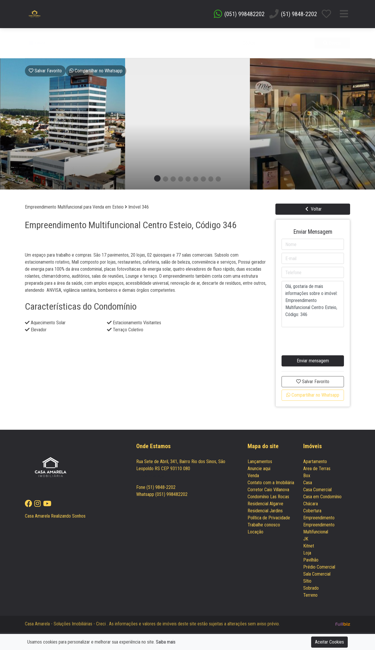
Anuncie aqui (259, 468)
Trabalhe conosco (264, 525)
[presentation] (313, 338)
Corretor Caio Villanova (268, 489)
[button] (74, 43)
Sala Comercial (316, 574)
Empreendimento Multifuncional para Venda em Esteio (75, 207)
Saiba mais (165, 642)
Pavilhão (310, 560)
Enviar (313, 361)
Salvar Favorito (312, 381)
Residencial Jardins (265, 510)
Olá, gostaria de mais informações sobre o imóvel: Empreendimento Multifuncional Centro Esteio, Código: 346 (313, 304)
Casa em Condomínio (322, 496)
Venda (37, 43)
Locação (255, 532)
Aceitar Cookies (329, 642)
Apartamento (315, 461)
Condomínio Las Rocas (268, 496)
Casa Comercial (317, 489)
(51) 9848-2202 (299, 14)
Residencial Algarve (265, 503)
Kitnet (308, 546)
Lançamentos (260, 461)
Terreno (310, 595)
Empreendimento (319, 518)
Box (306, 475)
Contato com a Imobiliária (271, 482)
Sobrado (311, 588)
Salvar (45, 71)
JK (305, 539)
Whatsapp (95, 71)
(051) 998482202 (244, 14)
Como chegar (151, 475)
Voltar (313, 209)
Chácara (310, 503)
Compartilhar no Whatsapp (312, 395)
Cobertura (312, 510)
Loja (307, 553)
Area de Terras (316, 468)
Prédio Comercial (319, 567)
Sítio (307, 581)
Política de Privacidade (269, 518)
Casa (307, 482)
